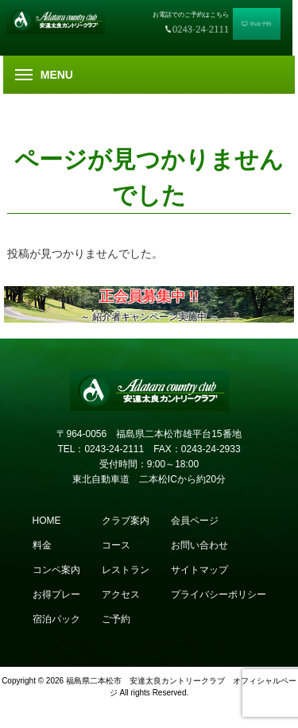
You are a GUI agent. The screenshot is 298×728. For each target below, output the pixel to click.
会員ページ (195, 520)
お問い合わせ (199, 545)
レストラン (125, 569)
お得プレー (56, 594)
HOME (47, 520)
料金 (42, 545)
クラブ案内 (125, 520)
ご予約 (116, 619)
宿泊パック (56, 619)
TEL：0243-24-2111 (100, 449)
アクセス (121, 594)
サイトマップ (199, 569)
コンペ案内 (56, 569)
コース (116, 545)
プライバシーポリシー (218, 594)
